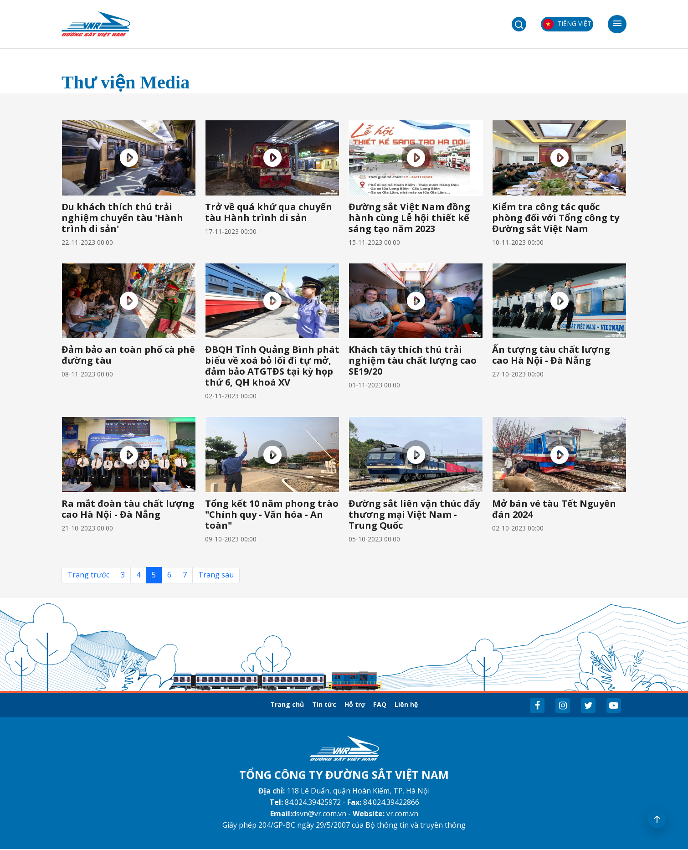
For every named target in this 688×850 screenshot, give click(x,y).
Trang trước (88, 575)
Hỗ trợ (356, 705)
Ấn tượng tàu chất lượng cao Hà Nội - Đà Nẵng (551, 354)
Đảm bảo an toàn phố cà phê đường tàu (128, 354)
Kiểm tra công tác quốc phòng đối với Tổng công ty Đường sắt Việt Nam (555, 218)
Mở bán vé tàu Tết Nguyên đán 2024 (554, 508)
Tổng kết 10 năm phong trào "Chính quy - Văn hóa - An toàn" (272, 514)
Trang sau (216, 575)
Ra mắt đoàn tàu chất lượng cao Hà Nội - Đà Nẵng (128, 508)
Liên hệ (432, 705)
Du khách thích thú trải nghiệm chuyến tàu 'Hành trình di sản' (122, 218)
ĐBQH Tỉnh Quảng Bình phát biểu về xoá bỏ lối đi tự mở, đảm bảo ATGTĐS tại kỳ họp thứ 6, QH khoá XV (272, 365)
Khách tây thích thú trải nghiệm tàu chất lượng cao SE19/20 (413, 360)
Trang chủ (262, 705)
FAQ (393, 705)
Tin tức (312, 705)
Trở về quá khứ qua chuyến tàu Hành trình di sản (268, 212)
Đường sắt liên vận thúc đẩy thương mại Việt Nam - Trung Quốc (414, 514)
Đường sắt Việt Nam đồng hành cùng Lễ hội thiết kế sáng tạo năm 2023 (409, 218)
